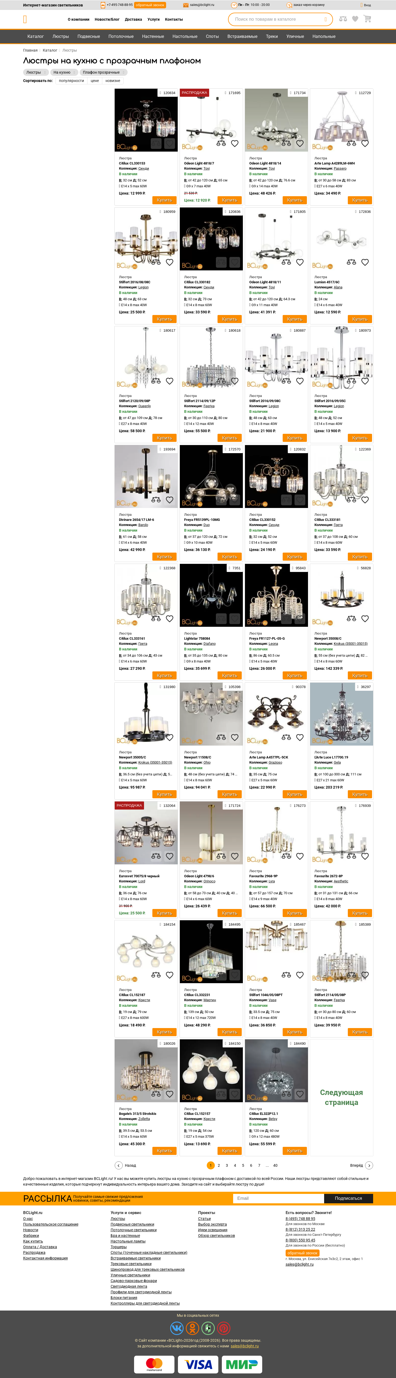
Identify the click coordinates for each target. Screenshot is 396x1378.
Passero (340, 168)
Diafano (210, 644)
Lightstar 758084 (197, 638)
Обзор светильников (216, 1235)
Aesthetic (341, 881)
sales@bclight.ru (202, 5)
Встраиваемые (242, 36)
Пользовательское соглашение (50, 1224)
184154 (167, 924)
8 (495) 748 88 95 (300, 1218)
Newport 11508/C (197, 757)
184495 (232, 924)
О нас (28, 1218)
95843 (299, 568)
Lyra (272, 881)
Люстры (60, 36)
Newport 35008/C (328, 638)
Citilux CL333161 (132, 638)
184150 (232, 1043)
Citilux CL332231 (197, 995)
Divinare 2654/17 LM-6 (136, 520)
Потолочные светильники (134, 1230)
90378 (299, 687)
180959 (167, 211)
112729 (363, 93)
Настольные (185, 36)
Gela (337, 762)
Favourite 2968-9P (263, 876)
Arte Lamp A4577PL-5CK (268, 757)
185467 (298, 924)
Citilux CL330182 (197, 282)
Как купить (33, 1241)
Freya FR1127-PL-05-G (267, 638)
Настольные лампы (128, 1241)
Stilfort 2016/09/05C (330, 401)
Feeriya (209, 406)
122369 (363, 449)
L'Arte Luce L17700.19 (331, 757)
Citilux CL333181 (327, 520)
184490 (298, 1043)
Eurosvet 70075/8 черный (139, 876)
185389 (363, 924)
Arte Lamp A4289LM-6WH (334, 163)
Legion (143, 287)
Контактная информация (45, 1258)
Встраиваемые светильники (136, 1258)
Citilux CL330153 (132, 163)
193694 (167, 449)
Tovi (207, 168)
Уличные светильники (130, 1275)
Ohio (207, 762)
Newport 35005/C (132, 757)
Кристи (144, 1000)
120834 (167, 93)
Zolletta (144, 1119)
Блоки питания (124, 1297)
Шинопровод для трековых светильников (148, 1269)
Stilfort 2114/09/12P (199, 401)
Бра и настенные (125, 1235)
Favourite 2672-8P (328, 876)
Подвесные (89, 36)
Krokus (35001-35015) (351, 644)
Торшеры (119, 1247)
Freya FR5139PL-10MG (202, 520)
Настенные (153, 36)
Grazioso (275, 762)
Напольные (324, 36)
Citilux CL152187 (132, 995)
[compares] (156, 143)
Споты (212, 36)
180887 (298, 330)
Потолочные (121, 36)
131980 (167, 687)
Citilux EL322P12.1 (263, 1114)
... (267, 1165)
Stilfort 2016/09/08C (265, 401)
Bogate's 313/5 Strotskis (137, 1114)
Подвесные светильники (132, 1224)
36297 (364, 687)
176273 (298, 805)
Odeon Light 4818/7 (199, 163)
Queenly (144, 406)
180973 (363, 330)
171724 (232, 805)
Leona (273, 644)
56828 (364, 568)
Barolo (143, 525)
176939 (363, 805)
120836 (232, 211)
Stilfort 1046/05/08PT (266, 995)
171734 (298, 93)
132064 (167, 805)
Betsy (273, 1119)
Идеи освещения (212, 1230)
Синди (143, 168)
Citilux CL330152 (262, 520)
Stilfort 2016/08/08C (134, 282)
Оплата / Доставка (40, 1247)
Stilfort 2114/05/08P (330, 995)
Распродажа (34, 1252)
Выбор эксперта (212, 1224)
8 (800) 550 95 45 (300, 1240)
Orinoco (209, 881)
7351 (234, 568)
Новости (30, 1230)
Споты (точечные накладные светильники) (149, 1252)
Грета (338, 525)
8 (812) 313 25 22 (300, 1229)
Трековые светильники (131, 1264)
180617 (167, 330)
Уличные (295, 36)
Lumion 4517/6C (327, 282)
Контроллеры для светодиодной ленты (145, 1303)
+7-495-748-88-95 (120, 5)
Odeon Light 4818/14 (265, 163)
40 (275, 1165)
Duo (207, 525)
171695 (232, 93)
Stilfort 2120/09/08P (134, 401)
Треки (272, 36)
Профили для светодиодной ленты (141, 1292)
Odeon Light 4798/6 (199, 876)
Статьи (204, 1218)
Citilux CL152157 (197, 1114)
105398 (232, 687)
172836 (363, 211)
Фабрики (31, 1235)
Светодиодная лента (129, 1286)
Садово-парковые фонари (134, 1281)
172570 (232, 449)
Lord (141, 881)
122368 (167, 568)
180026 (167, 1043)
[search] (325, 19)
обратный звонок (150, 5)
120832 (298, 449)
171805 (298, 211)
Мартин (210, 1000)
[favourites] (169, 143)
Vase (272, 1000)
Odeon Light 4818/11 (265, 282)
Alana (338, 287)
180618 (232, 330)
